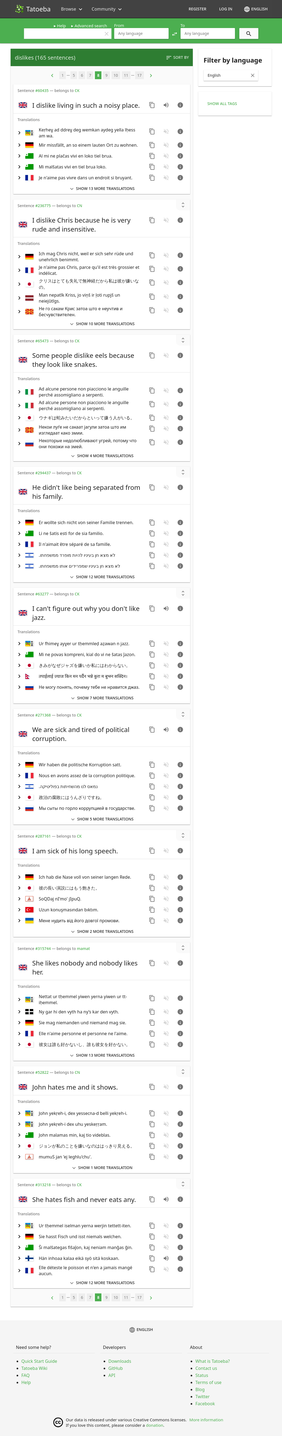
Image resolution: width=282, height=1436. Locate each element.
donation (154, 1425)
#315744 (43, 948)
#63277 (42, 593)
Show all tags (222, 103)
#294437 (43, 472)
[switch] (80, 105)
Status (202, 1375)
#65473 (42, 340)
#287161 (43, 836)
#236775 (43, 205)
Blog (200, 1389)
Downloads (120, 1361)
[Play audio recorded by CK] (166, 105)
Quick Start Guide (39, 1361)
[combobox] (141, 33)
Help (61, 25)
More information (206, 1419)
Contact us (206, 1368)
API (112, 1375)
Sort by (177, 57)
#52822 (42, 1072)
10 (116, 75)
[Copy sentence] (152, 105)
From (119, 25)
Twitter (203, 1397)
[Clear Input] (253, 75)
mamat (83, 948)
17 (139, 75)
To (183, 25)
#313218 (43, 1184)
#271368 (43, 715)
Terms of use (209, 1382)
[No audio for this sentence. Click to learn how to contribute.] (166, 131)
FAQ (25, 1375)
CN (79, 205)
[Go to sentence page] (180, 105)
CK (77, 90)
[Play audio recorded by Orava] (166, 1258)
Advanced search (91, 25)
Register (197, 8)
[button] (175, 33)
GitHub (116, 1368)
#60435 (42, 90)
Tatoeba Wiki (34, 1368)
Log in (226, 8)
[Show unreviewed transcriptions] (183, 204)
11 (126, 75)
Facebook (205, 1404)
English (256, 9)
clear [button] (106, 33)
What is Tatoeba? (213, 1361)
